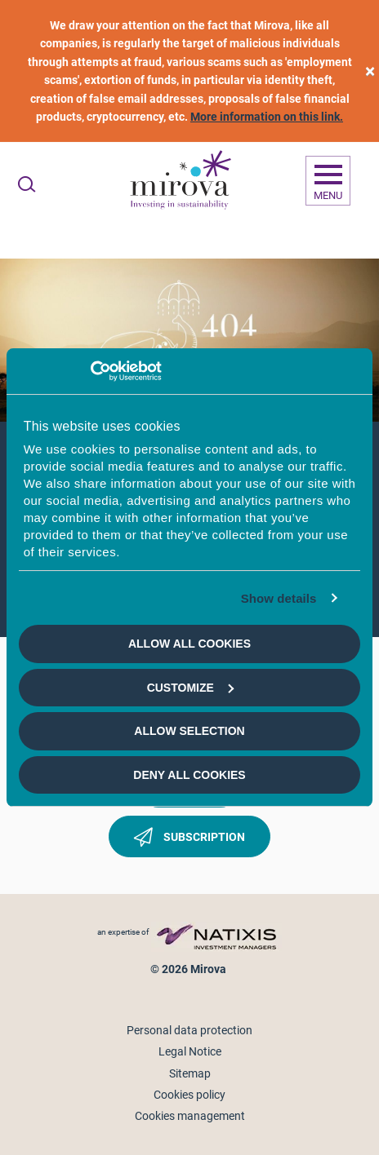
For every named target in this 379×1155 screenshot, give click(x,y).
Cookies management (190, 1115)
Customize (190, 687)
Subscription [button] (189, 840)
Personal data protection (189, 1030)
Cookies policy (189, 1094)
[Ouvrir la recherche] (26, 184)
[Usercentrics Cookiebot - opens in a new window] (90, 371)
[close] (370, 71)
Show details (279, 598)
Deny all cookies (189, 774)
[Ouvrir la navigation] (327, 181)
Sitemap (190, 1073)
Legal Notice (189, 1051)
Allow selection (189, 730)
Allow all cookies (189, 643)
